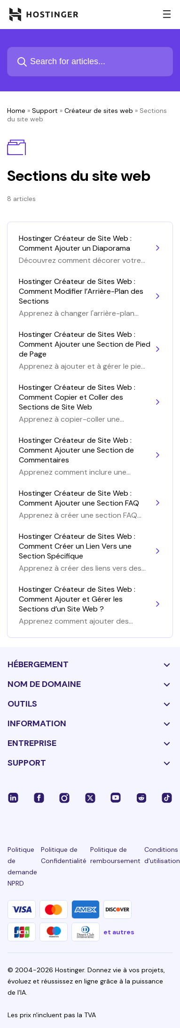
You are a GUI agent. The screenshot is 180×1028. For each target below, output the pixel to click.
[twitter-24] (90, 797)
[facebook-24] (39, 797)
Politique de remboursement (115, 855)
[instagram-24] (64, 797)
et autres (118, 932)
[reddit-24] (141, 797)
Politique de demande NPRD (22, 866)
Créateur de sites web (98, 110)
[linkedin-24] (13, 797)
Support (45, 110)
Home (16, 110)
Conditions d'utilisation (162, 855)
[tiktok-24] (166, 797)
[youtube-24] (115, 797)
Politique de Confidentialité (63, 855)
